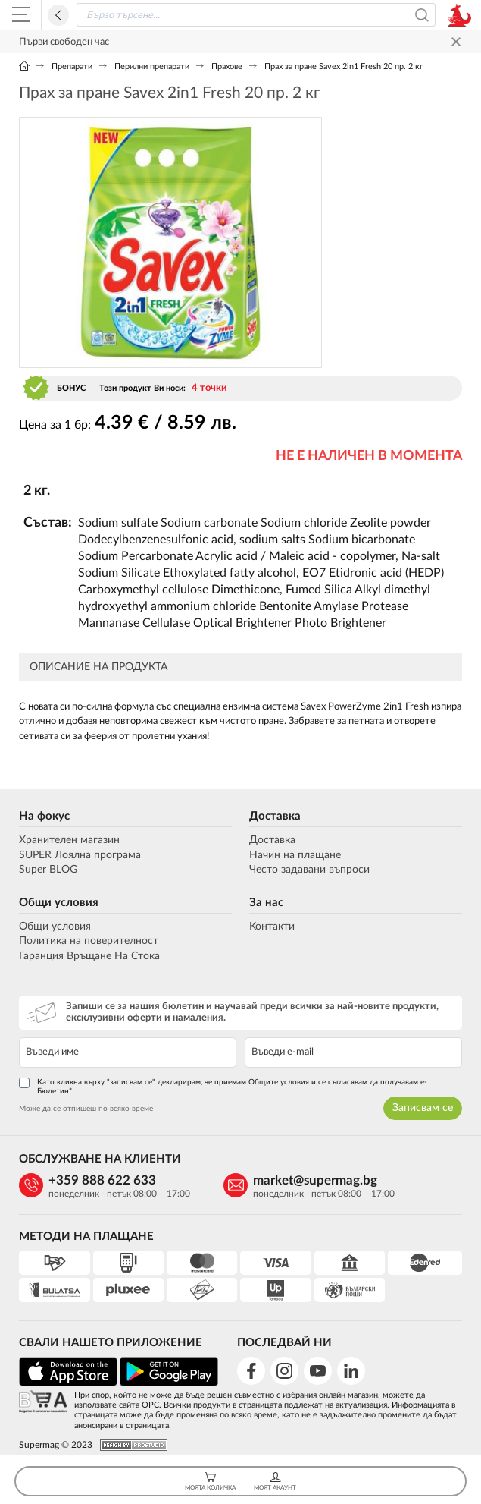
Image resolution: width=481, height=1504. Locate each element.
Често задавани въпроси (309, 869)
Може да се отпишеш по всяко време (86, 1108)
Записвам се (422, 1108)
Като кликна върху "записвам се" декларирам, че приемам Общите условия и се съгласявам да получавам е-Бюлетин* (223, 1086)
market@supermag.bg (315, 1180)
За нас (266, 902)
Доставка (275, 816)
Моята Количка (210, 1481)
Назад (58, 15)
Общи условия (58, 902)
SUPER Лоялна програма (80, 855)
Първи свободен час (64, 42)
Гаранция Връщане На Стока (89, 956)
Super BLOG (48, 869)
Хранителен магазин (69, 840)
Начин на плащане (295, 855)
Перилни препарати (151, 66)
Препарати (72, 66)
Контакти (272, 926)
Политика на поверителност (88, 941)
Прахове (226, 66)
